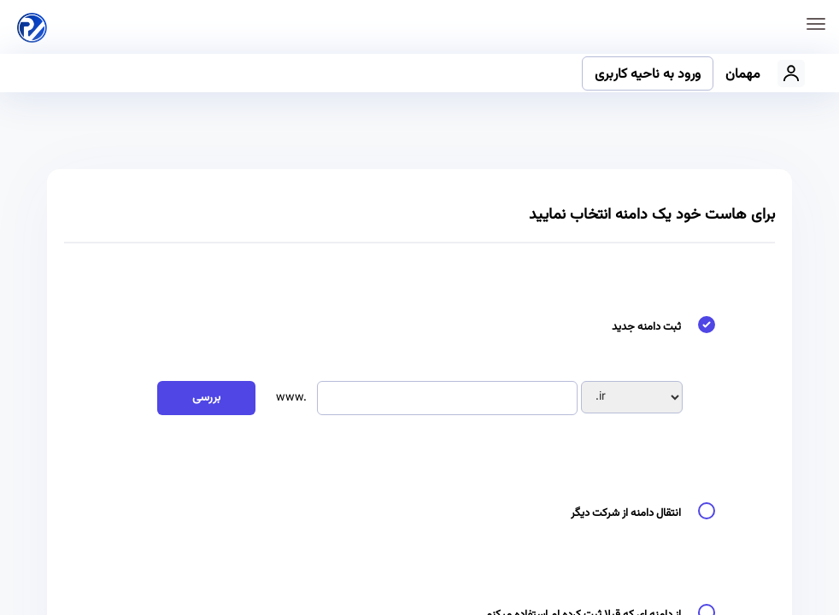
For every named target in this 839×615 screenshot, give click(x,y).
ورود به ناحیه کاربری (648, 74)
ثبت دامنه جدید (668, 328)
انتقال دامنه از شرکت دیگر (647, 514)
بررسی (206, 398)
